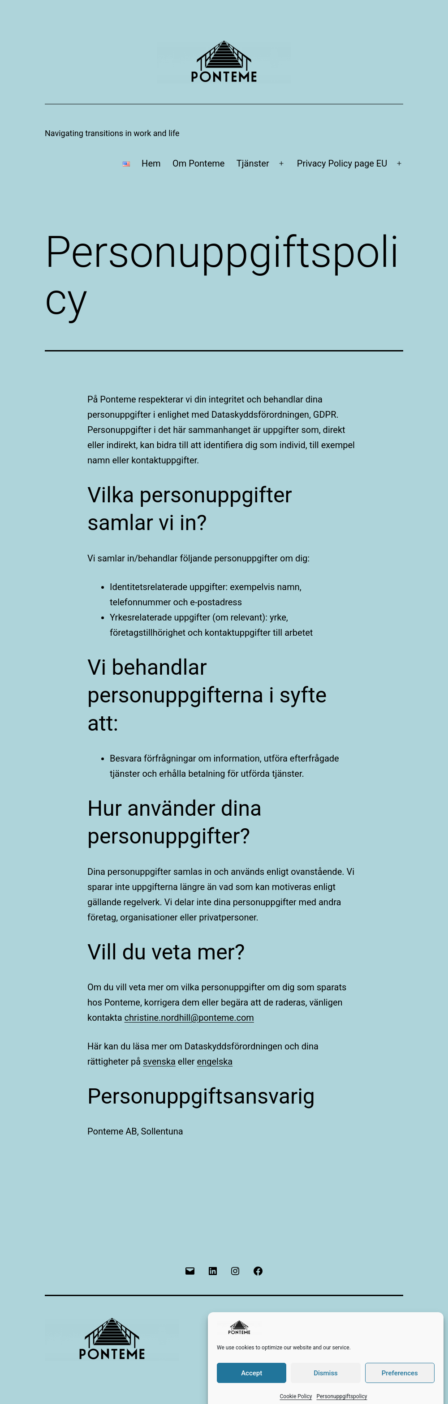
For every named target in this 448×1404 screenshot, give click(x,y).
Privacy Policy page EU (342, 163)
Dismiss (326, 1388)
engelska (215, 1061)
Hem (151, 163)
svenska (159, 1061)
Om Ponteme (198, 163)
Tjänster (253, 163)
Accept (251, 1388)
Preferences (400, 1388)
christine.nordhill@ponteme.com (189, 1017)
